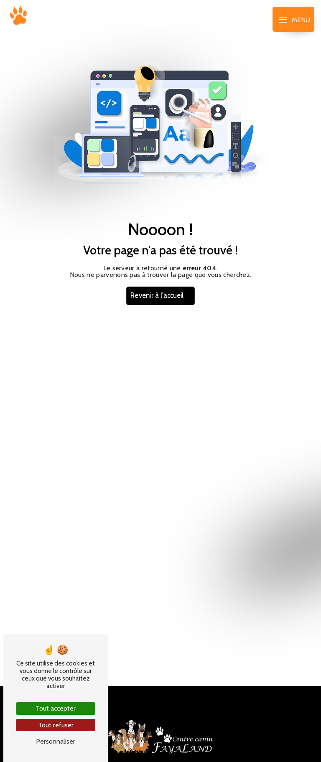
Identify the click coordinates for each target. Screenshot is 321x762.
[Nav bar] (293, 19)
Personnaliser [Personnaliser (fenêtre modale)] (55, 741)
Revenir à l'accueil (157, 296)
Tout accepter (56, 708)
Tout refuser (56, 725)
